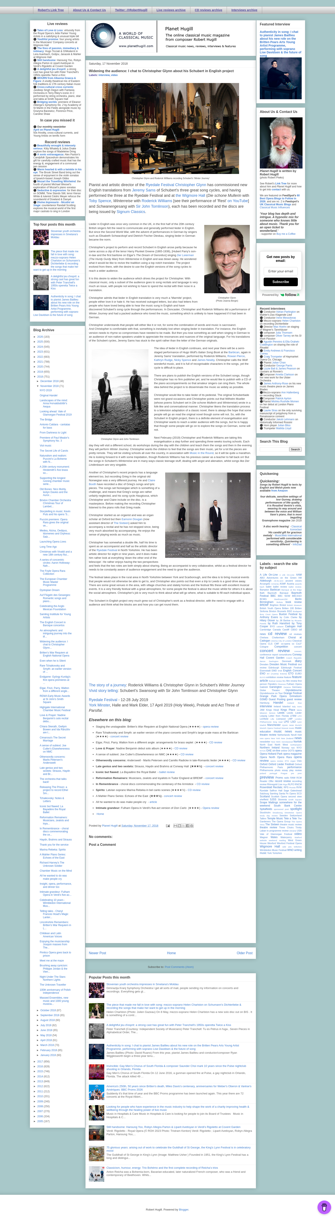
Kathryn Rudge (163, 360)
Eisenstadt (265, 670)
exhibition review (274, 677)
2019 (40, 371)
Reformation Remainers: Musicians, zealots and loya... (54, 820)
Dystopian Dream (50, 590)
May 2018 (46, 1035)
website (263, 840)
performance (294, 767)
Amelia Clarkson (284, 374)
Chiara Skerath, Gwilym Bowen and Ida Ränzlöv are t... (55, 729)
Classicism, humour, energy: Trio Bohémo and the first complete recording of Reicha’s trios (162, 1167)
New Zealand (287, 738)
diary (298, 661)
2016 (40, 1066)
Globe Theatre (270, 690)
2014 (40, 1076)
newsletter (265, 741)
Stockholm (265, 812)
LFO (300, 716)
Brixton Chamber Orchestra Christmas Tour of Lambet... (55, 503)
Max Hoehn (280, 326)
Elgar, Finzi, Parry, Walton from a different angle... (54, 690)
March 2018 (47, 1045)
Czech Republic (294, 658)
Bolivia (280, 602)
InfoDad (297, 544)
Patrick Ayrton (283, 398)
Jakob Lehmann (285, 419)
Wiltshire (298, 847)
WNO (290, 850)
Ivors (299, 706)
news (298, 738)
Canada (277, 629)
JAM (262, 710)
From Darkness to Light (53, 432)
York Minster (99, 705)
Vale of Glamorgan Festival (276, 834)
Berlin (298, 599)
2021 (40, 361)
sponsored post (281, 809)
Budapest (297, 611)
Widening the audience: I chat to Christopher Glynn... (54, 644)
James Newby (206, 360)
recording (297, 781)
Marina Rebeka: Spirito (53, 849)
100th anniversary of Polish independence (55, 991)
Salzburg (264, 793)
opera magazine (292, 753)
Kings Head (272, 710)
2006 (40, 1116)
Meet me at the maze (52, 960)
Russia (292, 787)
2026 (40, 336)
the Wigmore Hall (190, 195)
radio (286, 777)
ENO (262, 673)
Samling (274, 793)
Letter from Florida (279, 716)
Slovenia (282, 799)
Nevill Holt (296, 735)
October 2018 (48, 1010)
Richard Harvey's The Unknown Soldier (52, 864)
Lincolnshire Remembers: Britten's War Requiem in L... (55, 925)
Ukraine (292, 831)
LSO (293, 721)
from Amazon (279, 490)
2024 (40, 346)
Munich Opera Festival (270, 728)
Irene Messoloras (286, 317)
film (284, 681)
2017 (40, 1061)
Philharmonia (266, 770)
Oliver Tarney (283, 335)
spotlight (296, 809)
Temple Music (275, 818)
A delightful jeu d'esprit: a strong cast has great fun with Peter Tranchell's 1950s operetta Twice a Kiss (168, 1025)
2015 (40, 1071)
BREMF (264, 605)
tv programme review (277, 830)
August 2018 (48, 1020)
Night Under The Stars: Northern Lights (53, 978)
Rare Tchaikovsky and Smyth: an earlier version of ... (55, 668)
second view (295, 796)
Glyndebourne (294, 690)
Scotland (265, 796)
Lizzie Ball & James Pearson (280, 368)
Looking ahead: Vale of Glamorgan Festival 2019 (56, 413)
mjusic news (288, 725)
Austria (290, 583)
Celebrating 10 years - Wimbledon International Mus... (55, 903)
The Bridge (46, 419)
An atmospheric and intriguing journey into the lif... (56, 633)
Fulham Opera (294, 684)
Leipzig (263, 716)
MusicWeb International (288, 535)
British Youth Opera (270, 608)
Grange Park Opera (273, 696)
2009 (40, 1101)
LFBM (293, 716)
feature (287, 677)
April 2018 (46, 1040)
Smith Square (295, 799)
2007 (40, 1111)
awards (298, 584)
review (263, 784)
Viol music (45, 445)
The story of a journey (107, 685)
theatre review (268, 827)
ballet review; (295, 587)
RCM (299, 777)
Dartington (273, 661)
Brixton (272, 611)
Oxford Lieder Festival (281, 764)
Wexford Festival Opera (289, 843)
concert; (298, 651)
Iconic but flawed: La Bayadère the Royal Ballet (52, 809)
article (153, 802)
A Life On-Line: (287, 575)
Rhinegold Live (274, 784)
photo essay (281, 770)
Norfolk (298, 741)
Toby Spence (100, 201)
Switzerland (296, 815)
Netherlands (283, 735)
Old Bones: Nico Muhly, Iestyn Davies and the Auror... (54, 492)
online (284, 750)
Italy (294, 706)
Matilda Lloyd (283, 428)
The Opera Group (281, 821)
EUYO (263, 677)
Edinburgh (274, 667)
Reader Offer (267, 781)
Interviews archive (244, 10)
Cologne (264, 646)
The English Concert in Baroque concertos (53, 624)
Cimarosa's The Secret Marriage (53, 739)
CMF (276, 643)
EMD (274, 670)
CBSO (294, 629)
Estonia (283, 673)
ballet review (167, 772)
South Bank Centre (288, 805)
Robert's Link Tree (51, 10)
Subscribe (280, 282)
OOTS (291, 750)
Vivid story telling (103, 690)
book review (294, 602)
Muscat (284, 728)
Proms (279, 777)
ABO (262, 577)
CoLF (299, 643)
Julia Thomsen (284, 332)
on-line (276, 750)
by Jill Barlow (283, 620)
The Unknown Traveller (53, 984)
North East (266, 744)
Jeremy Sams (144, 190)
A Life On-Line (269, 574)
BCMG (263, 599)
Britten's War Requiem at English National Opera (54, 654)
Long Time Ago (48, 546)
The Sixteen (121, 523)
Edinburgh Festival (291, 667)
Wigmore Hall (270, 846)
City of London (285, 641)
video (114, 75)
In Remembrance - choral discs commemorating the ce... (54, 831)
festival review (275, 681)
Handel (278, 702)
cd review (277, 633)
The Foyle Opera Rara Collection (52, 572)
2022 (40, 356)
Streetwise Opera (293, 812)
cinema (274, 641)
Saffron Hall (276, 790)
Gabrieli (264, 687)
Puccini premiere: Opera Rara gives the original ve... (54, 522)
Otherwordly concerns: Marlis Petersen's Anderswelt (52, 759)
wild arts (287, 847)
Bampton (264, 589)
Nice (273, 742)
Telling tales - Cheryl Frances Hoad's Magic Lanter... (54, 914)
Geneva (287, 687)
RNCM (298, 784)
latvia (299, 710)
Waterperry (286, 837)
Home (100, 813)
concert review (119, 736)
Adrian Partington (286, 311)
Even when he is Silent (53, 660)
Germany (297, 687)
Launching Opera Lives (53, 541)
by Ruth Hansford (279, 623)
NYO (299, 747)
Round (209, 453)
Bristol (283, 605)
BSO (289, 611)
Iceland (290, 703)
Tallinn (263, 818)
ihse (300, 703)
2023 (40, 351)
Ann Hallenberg (290, 392)
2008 (40, 1106)
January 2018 (48, 1055)
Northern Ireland (270, 747)
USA (299, 830)
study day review (269, 815)
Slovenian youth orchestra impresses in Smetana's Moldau (142, 984)
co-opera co (287, 643)
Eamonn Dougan (132, 519)
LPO (286, 721)
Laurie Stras (270, 410)
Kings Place (288, 709)
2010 (40, 1096)
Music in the (197, 453)
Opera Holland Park (271, 753)
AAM (299, 574)
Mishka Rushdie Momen (285, 401)
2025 (40, 341)
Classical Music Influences (275, 207)
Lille (272, 719)
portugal (273, 773)
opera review (211, 726)
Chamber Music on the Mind (56, 870)
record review (283, 781)
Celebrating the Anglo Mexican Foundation (53, 608)
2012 (40, 1086)
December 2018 (49, 381)
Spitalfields (266, 809)
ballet (268, 586)
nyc (293, 747)
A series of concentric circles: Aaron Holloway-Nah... (55, 562)
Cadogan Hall (293, 626)
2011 (40, 1091)
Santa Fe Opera (287, 793)
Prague (284, 773)
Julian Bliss (284, 425)
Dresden (264, 664)
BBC (273, 595)
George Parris (284, 365)
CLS (270, 643)
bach (262, 587)
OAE (269, 750)
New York (275, 738)
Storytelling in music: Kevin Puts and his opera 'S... (55, 513)
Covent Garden (275, 657)
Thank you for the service (54, 844)
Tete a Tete (290, 818)
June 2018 (46, 1030)
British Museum (294, 605)
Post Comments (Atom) (179, 967)
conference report (269, 654)
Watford (298, 837)
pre (292, 773)
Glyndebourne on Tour (271, 693)
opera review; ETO (279, 761)
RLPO (291, 784)
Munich (298, 725)
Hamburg (264, 703)
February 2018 (49, 1050)
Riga (285, 784)
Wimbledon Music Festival (273, 850)
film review (291, 681)
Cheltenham (278, 637)
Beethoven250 (281, 599)
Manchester (274, 725)
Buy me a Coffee (285, 233)
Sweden (283, 815)
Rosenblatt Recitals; (271, 787)
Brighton (274, 605)
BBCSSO (297, 596)
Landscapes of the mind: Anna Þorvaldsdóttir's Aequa (54, 403)
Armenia (275, 584)
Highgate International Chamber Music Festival (55, 709)
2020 (40, 366)
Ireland (277, 706)
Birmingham (266, 602)
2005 (40, 1121)
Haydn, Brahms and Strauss (56, 839)
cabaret (280, 626)
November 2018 (49, 386)
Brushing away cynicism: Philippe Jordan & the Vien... (54, 968)
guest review (294, 699)
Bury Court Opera (269, 614)
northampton (296, 745)
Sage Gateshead (293, 790)
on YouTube (238, 201)
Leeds (281, 712)
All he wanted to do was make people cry (53, 877)
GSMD (263, 699)
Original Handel (48, 395)
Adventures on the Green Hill (284, 577)
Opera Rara (284, 757)
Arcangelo (265, 583)
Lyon (299, 722)
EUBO (298, 673)
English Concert (292, 670)
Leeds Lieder (294, 713)
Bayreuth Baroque (277, 593)
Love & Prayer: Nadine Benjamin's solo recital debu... (54, 718)
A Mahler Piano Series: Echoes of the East (53, 856)
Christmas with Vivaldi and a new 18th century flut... (56, 553)
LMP (290, 719)
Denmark (286, 661)
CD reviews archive (208, 10)
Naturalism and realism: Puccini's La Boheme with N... (53, 458)
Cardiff (285, 629)
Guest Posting (277, 699)
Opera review (211, 808)
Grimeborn (295, 696)
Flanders (272, 684)
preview (267, 777)
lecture (272, 713)
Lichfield (264, 719)
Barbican (233, 352)
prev (300, 773)
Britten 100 (288, 608)
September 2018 (50, 1015)
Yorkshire (277, 853)
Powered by (280, 294)
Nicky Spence (182, 360)
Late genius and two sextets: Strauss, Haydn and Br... (55, 771)
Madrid (263, 725)
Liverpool (281, 719)
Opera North (267, 757)
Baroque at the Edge (291, 590)
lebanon (263, 713)
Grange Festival (293, 693)
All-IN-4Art (278, 581)
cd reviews (295, 634)
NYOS (263, 751)
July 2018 (46, 1025)
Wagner (264, 837)
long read (277, 722)
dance (262, 661)
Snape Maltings (269, 802)
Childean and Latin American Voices (51, 935)
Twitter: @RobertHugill (131, 10)
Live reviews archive (171, 10)
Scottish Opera (279, 796)
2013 (40, 1081)
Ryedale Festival (160, 185)
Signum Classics (131, 212)
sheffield (264, 799)
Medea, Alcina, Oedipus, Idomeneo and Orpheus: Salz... (55, 533)
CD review (215, 742)
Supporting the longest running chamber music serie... (55, 481)
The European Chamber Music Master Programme (53, 582)
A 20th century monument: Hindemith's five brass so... (55, 469)
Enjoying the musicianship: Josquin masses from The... (55, 944)
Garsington (275, 687)
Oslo (299, 761)
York (269, 853)
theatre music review (291, 824)
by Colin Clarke (288, 617)
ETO (291, 673)
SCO (299, 793)
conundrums (285, 654)
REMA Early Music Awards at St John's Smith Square (55, 699)
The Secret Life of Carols (54, 450)
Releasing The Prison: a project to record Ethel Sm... (54, 790)
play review (295, 770)
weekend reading (277, 840)
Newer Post (97, 953)
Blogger (183, 1209)
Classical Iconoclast (296, 528)
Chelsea (264, 637)
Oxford (263, 764)
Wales (274, 837)
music (291, 728)
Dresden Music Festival (283, 664)
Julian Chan (279, 362)
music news (283, 731)
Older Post (245, 953)
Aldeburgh (266, 580)
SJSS (273, 799)
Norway (285, 747)
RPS (286, 787)
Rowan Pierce (236, 356)
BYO (272, 626)
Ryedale (264, 790)
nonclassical (287, 742)
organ (293, 761)
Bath (262, 593)
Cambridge (265, 629)
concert (298, 646)
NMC (278, 742)
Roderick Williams (157, 201)
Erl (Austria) (273, 673)
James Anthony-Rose (276, 383)
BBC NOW (284, 596)
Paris (280, 767)
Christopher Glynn (190, 185)
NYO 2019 (46, 390)
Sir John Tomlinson (152, 206)
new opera (265, 738)
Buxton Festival (288, 614)
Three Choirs (286, 827)
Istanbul (286, 706)
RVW (299, 787)
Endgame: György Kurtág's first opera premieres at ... (55, 679)
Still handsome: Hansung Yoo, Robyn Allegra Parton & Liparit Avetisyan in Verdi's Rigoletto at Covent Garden (173, 1127)
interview (104, 75)
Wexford (271, 843)
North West (281, 744)
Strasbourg (278, 812)
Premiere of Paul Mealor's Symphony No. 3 (54, 439)
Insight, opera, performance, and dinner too (56, 885)
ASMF (283, 583)
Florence (282, 684)
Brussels (281, 611)
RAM (292, 777)
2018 (40, 376)
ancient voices (293, 580)
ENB (280, 671)
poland (263, 773)
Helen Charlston (291, 320)
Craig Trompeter (273, 356)
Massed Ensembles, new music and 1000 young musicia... (54, 1000)
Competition (281, 646)
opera (298, 750)
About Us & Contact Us (89, 10)
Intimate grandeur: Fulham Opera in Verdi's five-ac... (56, 893)
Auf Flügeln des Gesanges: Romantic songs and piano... (55, 598)
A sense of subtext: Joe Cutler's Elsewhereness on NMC (55, 748)
